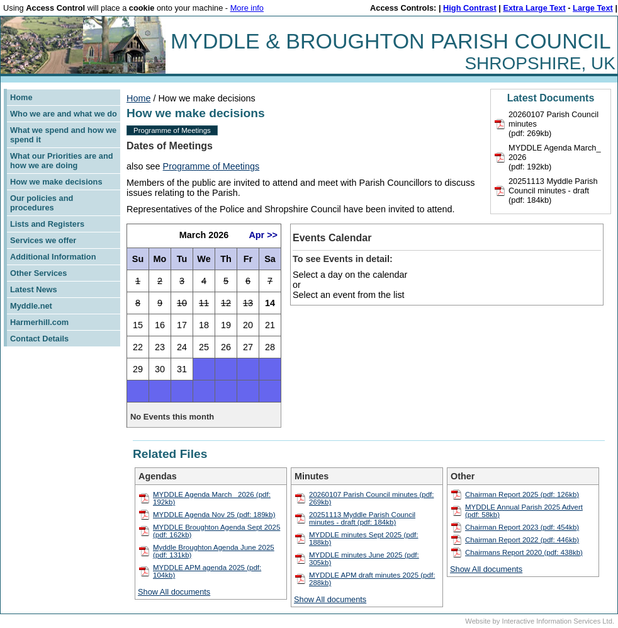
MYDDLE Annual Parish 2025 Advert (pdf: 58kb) (524, 510)
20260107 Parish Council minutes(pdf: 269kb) (553, 124)
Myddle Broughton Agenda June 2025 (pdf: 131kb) (213, 551)
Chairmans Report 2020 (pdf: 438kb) (524, 552)
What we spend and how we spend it (63, 134)
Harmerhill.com (39, 322)
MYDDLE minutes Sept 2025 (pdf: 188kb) (363, 538)
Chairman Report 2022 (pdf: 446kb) (522, 540)
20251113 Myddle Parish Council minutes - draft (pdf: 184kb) (362, 518)
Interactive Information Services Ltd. (558, 621)
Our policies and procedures (41, 202)
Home (21, 97)
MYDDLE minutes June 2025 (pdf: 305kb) (364, 558)
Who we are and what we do (63, 113)
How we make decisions (56, 181)
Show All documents (174, 592)
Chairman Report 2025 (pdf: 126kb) (522, 494)
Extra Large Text (534, 8)
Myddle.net (31, 306)
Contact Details (39, 338)
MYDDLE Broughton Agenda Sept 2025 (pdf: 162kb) (216, 531)
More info (247, 8)
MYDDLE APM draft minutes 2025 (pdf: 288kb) (372, 578)
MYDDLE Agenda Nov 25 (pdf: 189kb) (214, 514)
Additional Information (53, 256)
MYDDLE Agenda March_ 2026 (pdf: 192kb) (212, 498)
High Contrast (470, 8)
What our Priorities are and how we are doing (61, 160)
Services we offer (43, 240)
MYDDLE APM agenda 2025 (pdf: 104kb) (207, 571)
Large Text (593, 8)
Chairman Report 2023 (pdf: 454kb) (522, 527)
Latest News (33, 289)
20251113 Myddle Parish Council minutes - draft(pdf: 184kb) (553, 190)
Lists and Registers (47, 224)
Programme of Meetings (172, 130)
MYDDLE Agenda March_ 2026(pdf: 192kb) (554, 157)
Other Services (38, 273)
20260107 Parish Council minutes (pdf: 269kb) (371, 498)
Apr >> (263, 235)
